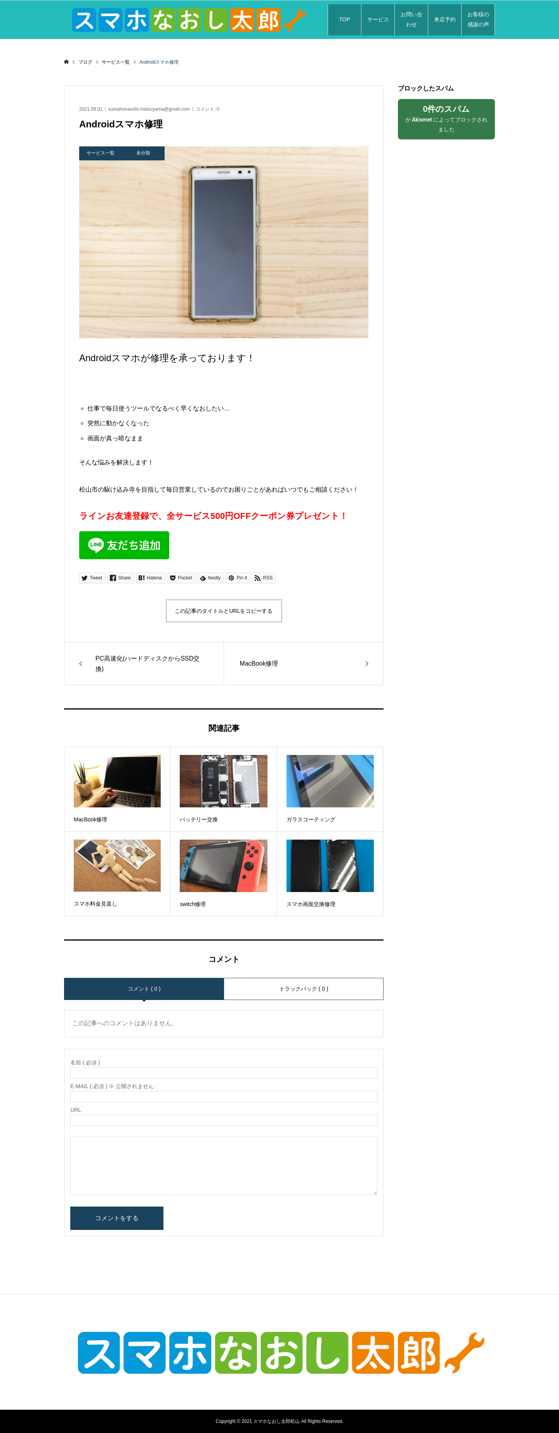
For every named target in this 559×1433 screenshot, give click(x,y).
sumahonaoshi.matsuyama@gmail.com (149, 109)
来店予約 (445, 19)
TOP (344, 19)
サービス (378, 19)
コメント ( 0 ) (144, 989)
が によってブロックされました (446, 118)
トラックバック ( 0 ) (303, 989)
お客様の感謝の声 (478, 19)
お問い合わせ (411, 19)
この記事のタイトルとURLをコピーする (224, 611)
